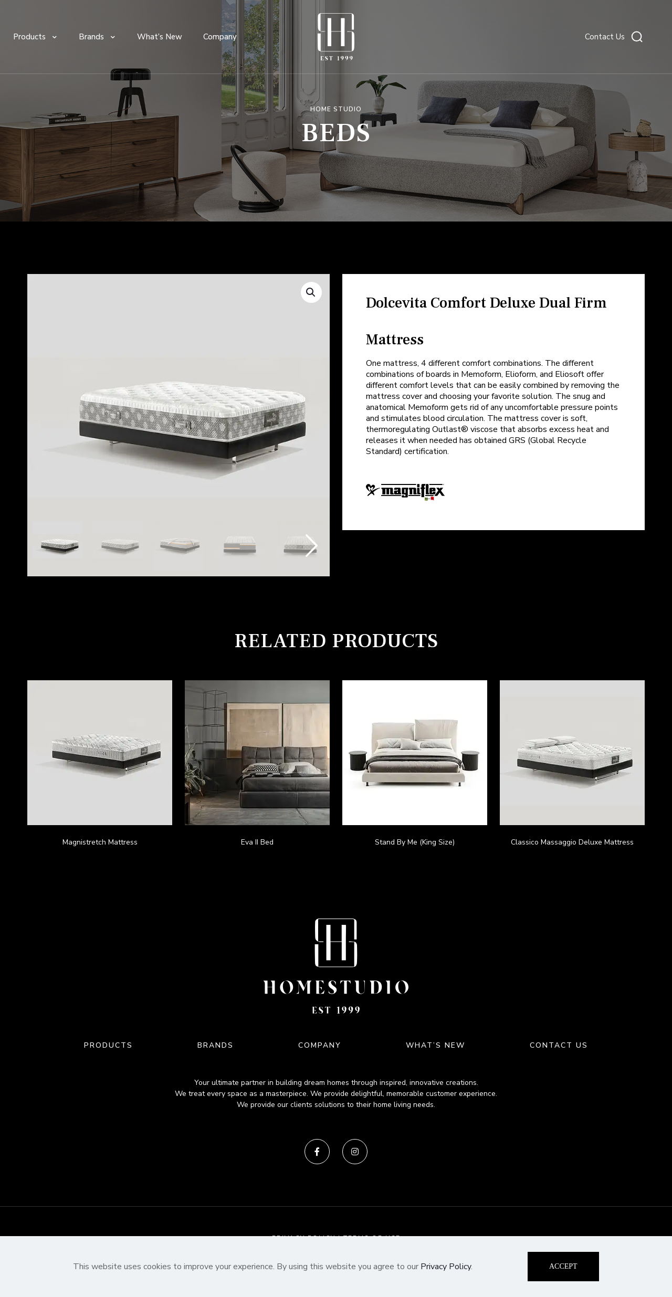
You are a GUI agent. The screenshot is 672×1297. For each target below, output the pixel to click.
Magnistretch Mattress (100, 842)
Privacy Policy (446, 1266)
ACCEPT (563, 1266)
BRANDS (215, 1045)
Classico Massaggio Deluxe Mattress (572, 842)
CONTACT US (559, 1045)
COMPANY (319, 1045)
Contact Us (605, 36)
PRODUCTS (108, 1045)
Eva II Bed (257, 842)
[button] (311, 292)
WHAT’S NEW (435, 1045)
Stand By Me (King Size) (415, 842)
